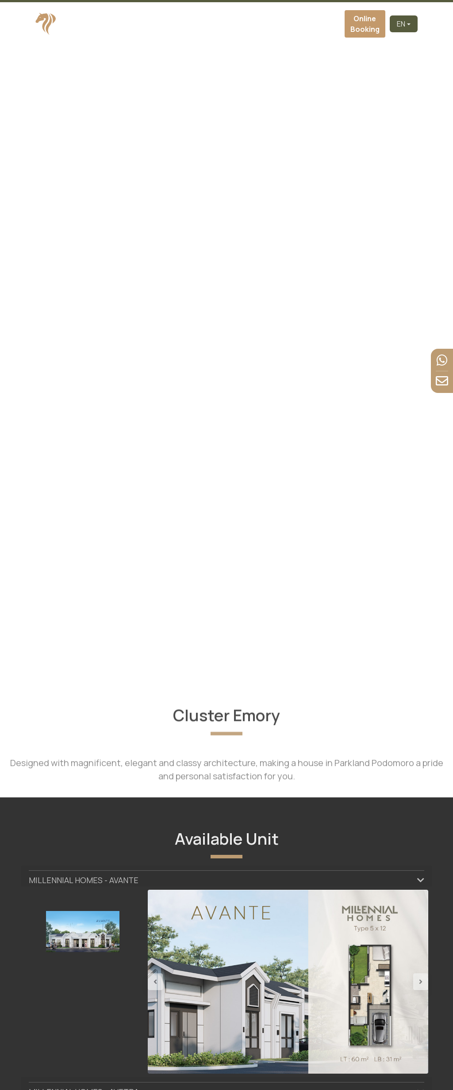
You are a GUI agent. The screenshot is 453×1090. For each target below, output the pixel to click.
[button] (169, 982)
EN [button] (401, 24)
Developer (154, 23)
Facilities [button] (277, 23)
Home (128, 23)
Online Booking (365, 24)
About (180, 23)
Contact (331, 23)
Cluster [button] (204, 23)
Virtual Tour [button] (240, 23)
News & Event (306, 23)
